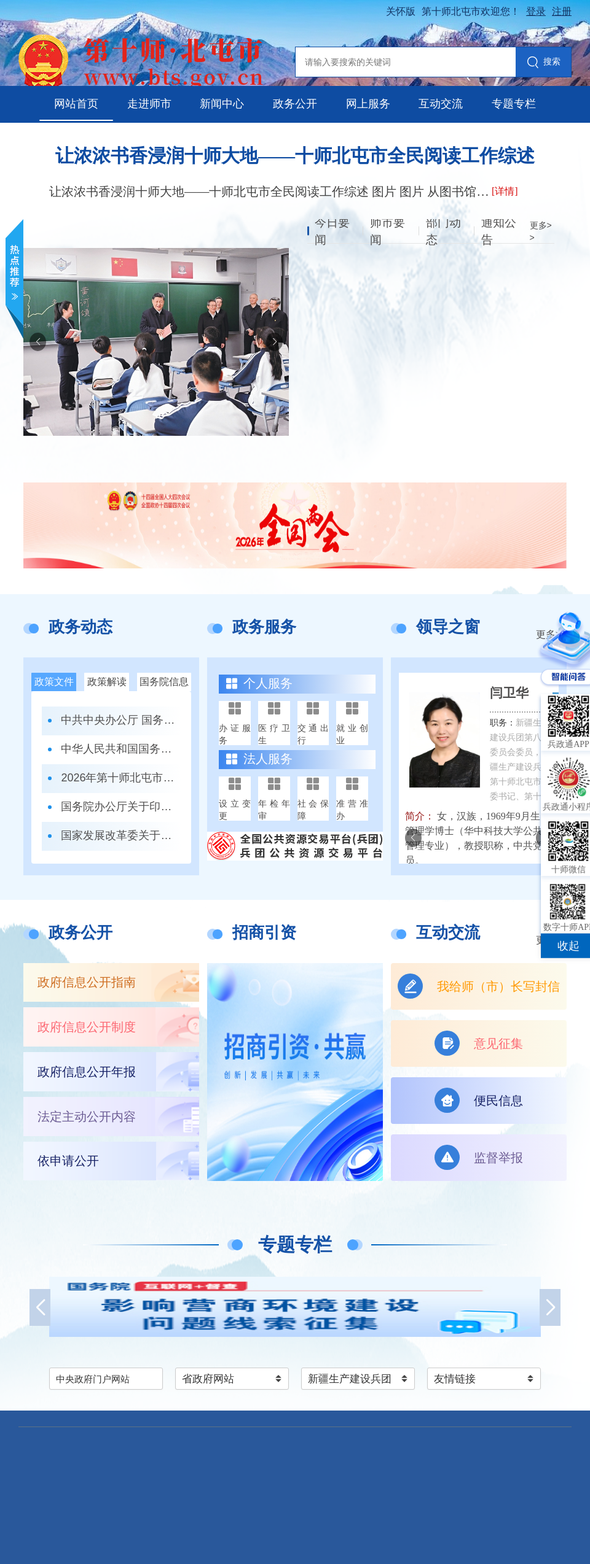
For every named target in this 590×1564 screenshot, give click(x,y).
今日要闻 (333, 231)
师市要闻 (389, 231)
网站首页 (76, 104)
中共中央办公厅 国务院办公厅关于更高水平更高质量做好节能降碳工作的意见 (121, 720)
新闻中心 (222, 104)
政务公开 (295, 104)
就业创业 (352, 734)
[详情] (505, 191)
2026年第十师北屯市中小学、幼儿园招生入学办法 (121, 778)
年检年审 (274, 810)
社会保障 (313, 810)
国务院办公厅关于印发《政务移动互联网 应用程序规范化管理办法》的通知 (121, 806)
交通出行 (313, 734)
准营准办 (352, 810)
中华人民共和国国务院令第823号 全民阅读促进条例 (121, 749)
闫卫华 (509, 693)
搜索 (543, 63)
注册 (562, 11)
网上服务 (368, 104)
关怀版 (400, 11)
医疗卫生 (274, 734)
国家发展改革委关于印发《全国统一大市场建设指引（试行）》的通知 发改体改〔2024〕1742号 (121, 835)
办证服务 (235, 734)
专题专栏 (514, 104)
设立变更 (235, 810)
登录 (536, 11)
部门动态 (444, 231)
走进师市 (149, 104)
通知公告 (500, 231)
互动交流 (441, 104)
